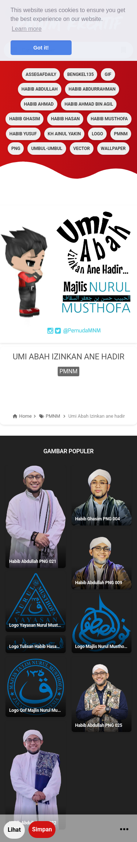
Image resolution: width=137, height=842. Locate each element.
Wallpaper (113, 148)
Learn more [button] (27, 29)
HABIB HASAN (65, 118)
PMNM (121, 133)
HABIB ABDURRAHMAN (92, 89)
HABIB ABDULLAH (40, 89)
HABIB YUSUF (23, 133)
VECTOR (81, 148)
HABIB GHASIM (24, 118)
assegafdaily (41, 74)
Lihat (14, 829)
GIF (107, 74)
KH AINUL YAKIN (64, 133)
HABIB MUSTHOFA (109, 118)
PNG (15, 148)
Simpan (42, 829)
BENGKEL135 (80, 74)
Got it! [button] (41, 48)
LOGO (97, 133)
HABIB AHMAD (39, 104)
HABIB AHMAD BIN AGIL (89, 104)
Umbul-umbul (46, 148)
